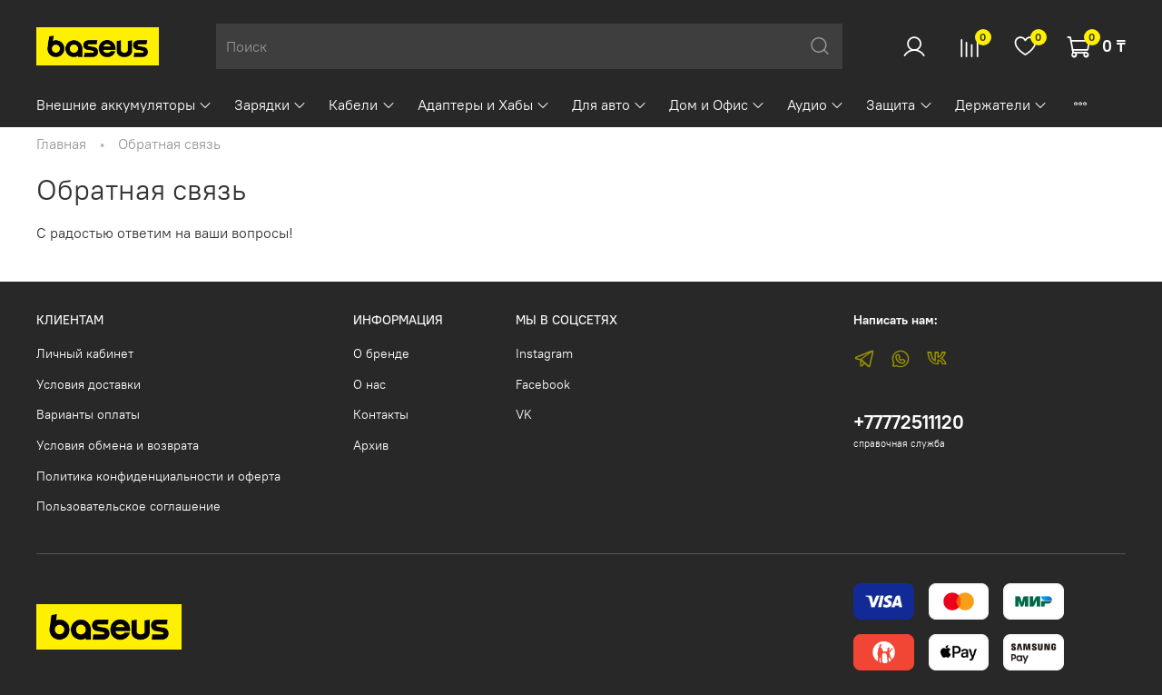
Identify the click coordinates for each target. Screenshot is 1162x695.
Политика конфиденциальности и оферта (158, 476)
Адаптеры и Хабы (484, 104)
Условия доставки (88, 384)
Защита (899, 104)
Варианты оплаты (88, 414)
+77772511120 (908, 422)
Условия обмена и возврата (117, 445)
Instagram (544, 353)
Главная (61, 143)
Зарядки (270, 104)
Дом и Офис (717, 104)
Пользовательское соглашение (128, 506)
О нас (369, 384)
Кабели (362, 104)
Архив (371, 445)
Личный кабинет (84, 353)
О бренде (381, 353)
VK (524, 414)
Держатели (1001, 104)
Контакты (381, 414)
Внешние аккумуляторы (124, 104)
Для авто (609, 104)
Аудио (815, 104)
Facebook (543, 384)
